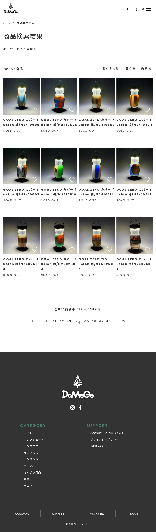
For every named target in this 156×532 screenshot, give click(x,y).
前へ (27, 321)
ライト (24, 430)
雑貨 (23, 476)
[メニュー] (148, 9)
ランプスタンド (30, 443)
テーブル (25, 463)
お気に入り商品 (96, 511)
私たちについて (21, 511)
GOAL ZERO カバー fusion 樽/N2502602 (21, 264)
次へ (129, 321)
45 (85, 321)
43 (70, 321)
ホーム (7, 23)
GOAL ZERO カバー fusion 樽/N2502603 (59, 264)
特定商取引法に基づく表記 (103, 430)
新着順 (146, 68)
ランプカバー (28, 450)
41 (56, 321)
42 (63, 321)
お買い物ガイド (59, 511)
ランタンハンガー (31, 456)
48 (107, 321)
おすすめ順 (110, 68)
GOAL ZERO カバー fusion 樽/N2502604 (96, 264)
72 (121, 321)
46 (92, 321)
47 (100, 321)
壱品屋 (24, 483)
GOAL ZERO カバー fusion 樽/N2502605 (134, 264)
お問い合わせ (94, 443)
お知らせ (134, 511)
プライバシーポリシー (100, 437)
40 (48, 321)
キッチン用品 (28, 469)
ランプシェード (30, 437)
